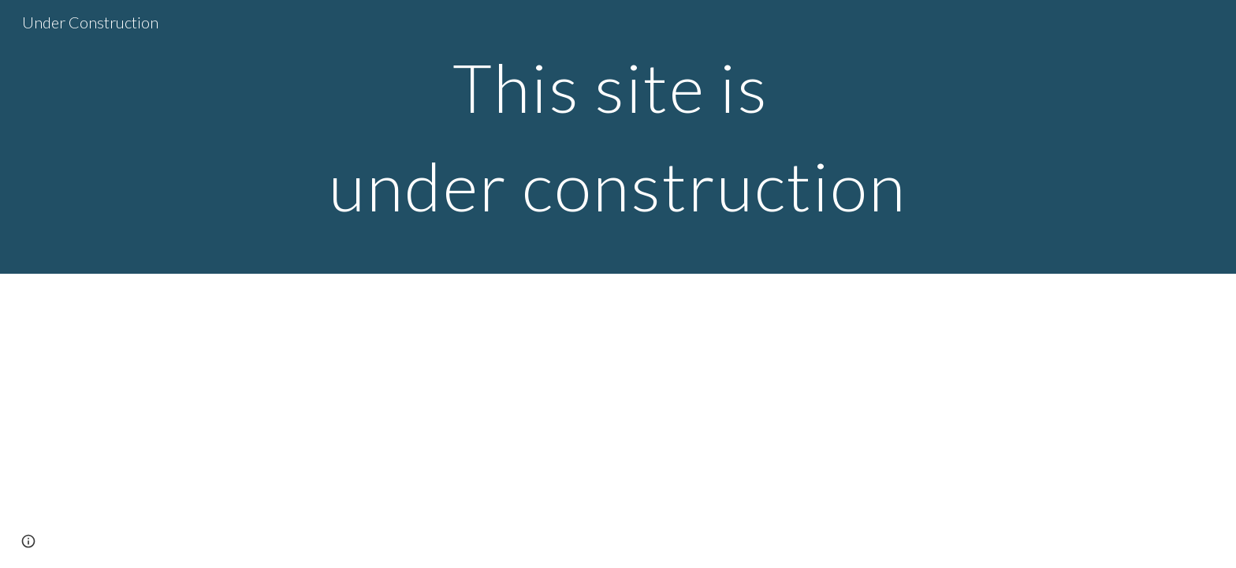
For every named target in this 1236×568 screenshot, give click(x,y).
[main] (618, 136)
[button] (28, 541)
